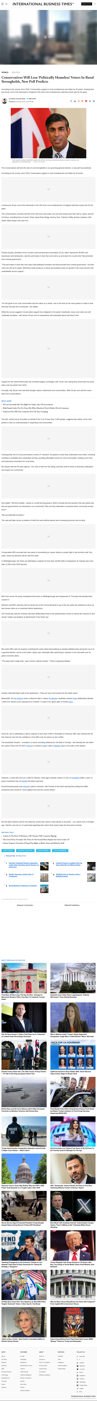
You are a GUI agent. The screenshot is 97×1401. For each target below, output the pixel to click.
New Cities (23, 1384)
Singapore (61, 1362)
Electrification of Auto (26, 1365)
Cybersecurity (24, 1372)
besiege (57, 746)
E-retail (22, 1356)
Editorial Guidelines (72, 905)
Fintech (22, 1387)
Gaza (70, 702)
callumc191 (32, 99)
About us (41, 1356)
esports (22, 1381)
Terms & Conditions (44, 1362)
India (59, 1359)
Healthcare (23, 1362)
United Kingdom (62, 1365)
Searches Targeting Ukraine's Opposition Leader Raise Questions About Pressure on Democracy (24, 865)
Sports (3, 1384)
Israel (75, 698)
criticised (26, 786)
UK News (4, 1359)
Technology (4, 1375)
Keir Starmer (19, 698)
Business (4, 1365)
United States (62, 1368)
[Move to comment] (94, 101)
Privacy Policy (43, 1365)
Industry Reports (25, 1390)
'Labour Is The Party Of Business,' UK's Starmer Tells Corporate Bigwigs (30, 836)
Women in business (25, 1378)
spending (75, 778)
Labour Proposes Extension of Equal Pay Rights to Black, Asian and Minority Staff (33, 843)
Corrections (42, 1372)
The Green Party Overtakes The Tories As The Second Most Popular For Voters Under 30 (36, 840)
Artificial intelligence (25, 1375)
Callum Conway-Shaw (18, 99)
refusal (29, 746)
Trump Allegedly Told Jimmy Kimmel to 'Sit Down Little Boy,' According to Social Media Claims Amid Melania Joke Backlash (72, 1265)
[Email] (90, 101)
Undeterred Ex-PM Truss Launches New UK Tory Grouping (25, 412)
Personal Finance (6, 1372)
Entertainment (5, 1378)
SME (2, 1368)
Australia (60, 1356)
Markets (3, 1362)
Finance (22, 1368)
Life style (3, 1381)
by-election (53, 698)
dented (24, 781)
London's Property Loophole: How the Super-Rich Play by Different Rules (69, 864)
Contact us (42, 1359)
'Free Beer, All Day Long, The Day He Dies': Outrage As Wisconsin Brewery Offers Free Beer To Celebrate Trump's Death (23, 997)
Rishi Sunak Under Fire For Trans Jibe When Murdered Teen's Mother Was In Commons (36, 408)
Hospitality (23, 1359)
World (3, 1356)
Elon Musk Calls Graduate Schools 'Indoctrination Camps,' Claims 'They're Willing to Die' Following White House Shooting (72, 1225)
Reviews (3, 1387)
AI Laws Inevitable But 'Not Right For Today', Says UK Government (28, 405)
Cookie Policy (43, 1368)
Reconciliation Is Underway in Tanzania (23, 886)
